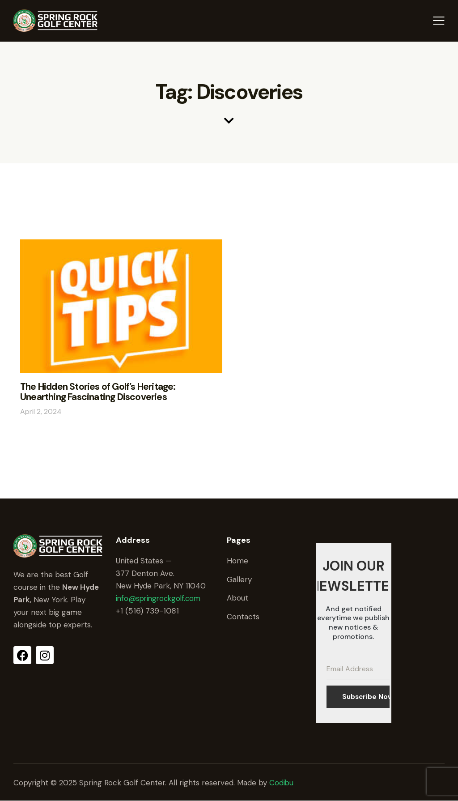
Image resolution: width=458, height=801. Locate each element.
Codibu (281, 783)
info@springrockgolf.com (160, 598)
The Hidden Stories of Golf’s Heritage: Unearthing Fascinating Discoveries (119, 392)
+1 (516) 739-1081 (147, 610)
